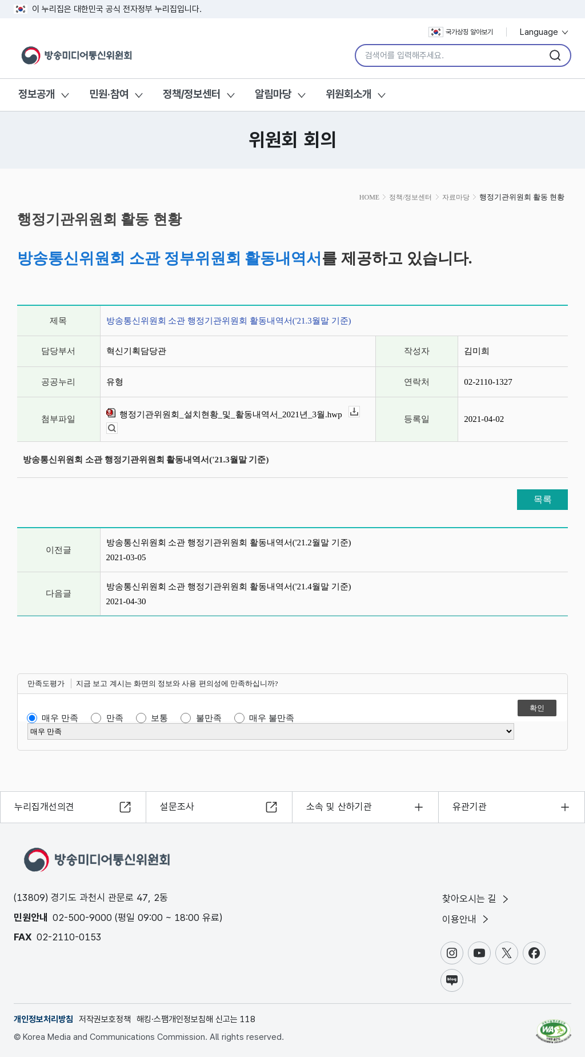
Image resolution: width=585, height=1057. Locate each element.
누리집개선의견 (44, 806)
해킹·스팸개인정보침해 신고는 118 (196, 1019)
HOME (369, 197)
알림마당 (273, 94)
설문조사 (177, 806)
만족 (114, 718)
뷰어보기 (117, 428)
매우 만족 (60, 718)
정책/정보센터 (192, 94)
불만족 (209, 718)
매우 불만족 (271, 718)
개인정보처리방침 (43, 1019)
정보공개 (36, 94)
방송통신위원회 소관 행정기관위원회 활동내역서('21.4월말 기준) (228, 586)
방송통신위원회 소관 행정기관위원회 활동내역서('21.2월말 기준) (228, 542)
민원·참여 (109, 94)
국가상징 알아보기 (460, 32)
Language (545, 32)
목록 (543, 499)
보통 (159, 718)
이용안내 (466, 919)
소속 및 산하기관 (339, 806)
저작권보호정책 (105, 1019)
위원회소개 (348, 94)
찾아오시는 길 (476, 898)
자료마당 (456, 197)
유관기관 (469, 806)
